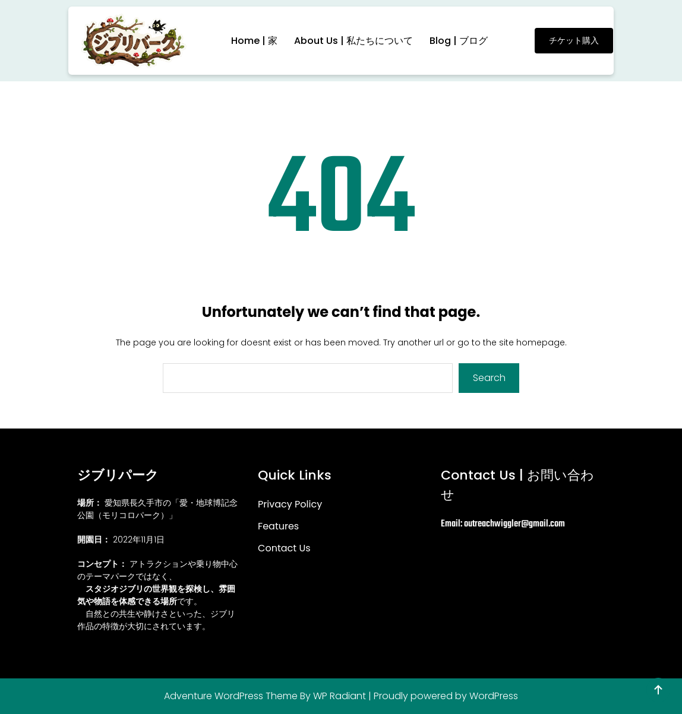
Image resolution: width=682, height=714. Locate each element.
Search (489, 378)
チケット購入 (574, 40)
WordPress (493, 696)
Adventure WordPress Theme (231, 696)
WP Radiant (339, 696)
